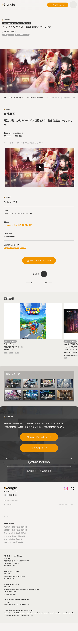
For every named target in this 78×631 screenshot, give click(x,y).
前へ (32, 282)
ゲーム (11, 35)
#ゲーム (17, 352)
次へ (45, 282)
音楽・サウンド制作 (9, 32)
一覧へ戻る (35, 274)
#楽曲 (11, 352)
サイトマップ (8, 504)
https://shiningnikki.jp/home (15, 248)
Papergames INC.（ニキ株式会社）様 (17, 225)
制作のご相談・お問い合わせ (39, 260)
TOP (4, 98)
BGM (5, 35)
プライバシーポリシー (11, 501)
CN (15, 495)
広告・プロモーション (22, 35)
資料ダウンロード (39, 448)
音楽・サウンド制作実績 (35, 98)
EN (11, 495)
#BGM (5, 352)
